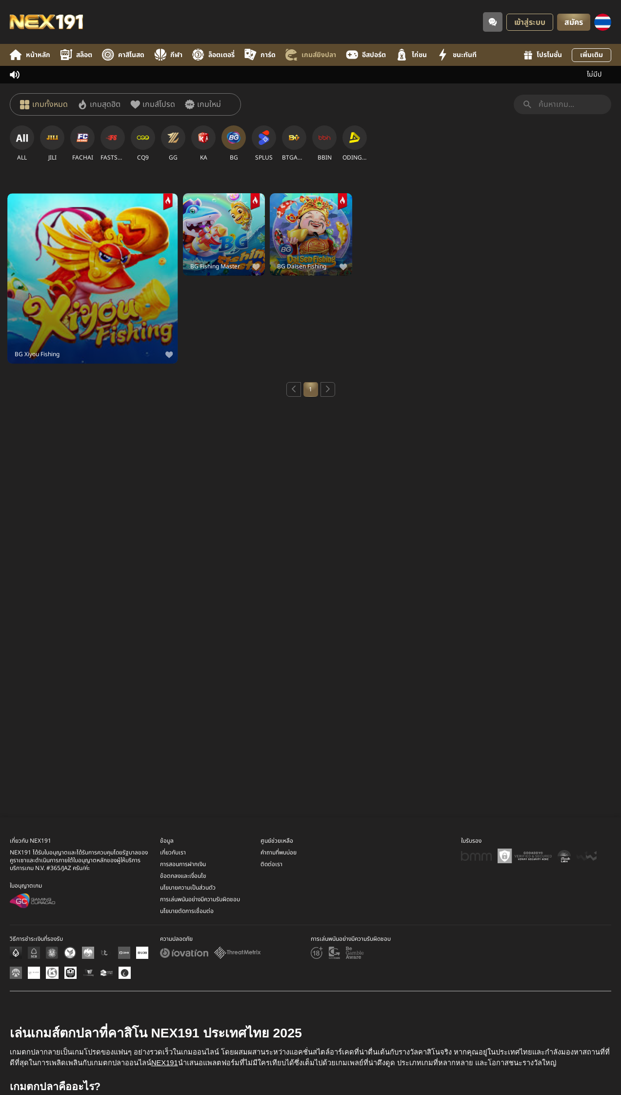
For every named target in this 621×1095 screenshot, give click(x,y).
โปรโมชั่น (543, 55)
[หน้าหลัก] (46, 22)
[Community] (492, 22)
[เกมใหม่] (203, 104)
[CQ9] (143, 143)
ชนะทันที (457, 55)
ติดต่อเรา (271, 919)
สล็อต (76, 55)
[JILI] (52, 143)
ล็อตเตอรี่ (213, 55)
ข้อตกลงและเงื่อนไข (183, 931)
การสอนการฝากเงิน (183, 919)
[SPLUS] (264, 143)
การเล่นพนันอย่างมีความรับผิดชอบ (200, 954)
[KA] (203, 143)
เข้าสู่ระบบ (529, 22)
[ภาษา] (602, 22)
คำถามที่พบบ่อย (278, 908)
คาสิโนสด (123, 55)
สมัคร (573, 22)
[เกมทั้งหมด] (44, 104)
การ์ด (260, 55)
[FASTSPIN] (112, 143)
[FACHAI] (82, 143)
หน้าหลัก (30, 55)
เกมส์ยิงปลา (310, 55)
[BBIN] (324, 143)
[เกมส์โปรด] (152, 104)
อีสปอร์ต (366, 55)
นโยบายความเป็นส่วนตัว (188, 943)
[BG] (233, 143)
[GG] (173, 143)
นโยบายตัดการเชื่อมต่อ (187, 966)
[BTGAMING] (294, 143)
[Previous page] (293, 389)
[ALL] (22, 143)
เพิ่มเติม (591, 55)
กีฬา (168, 55)
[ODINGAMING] (354, 143)
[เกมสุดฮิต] (99, 104)
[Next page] (328, 389)
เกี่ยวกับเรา (173, 908)
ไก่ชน (411, 55)
